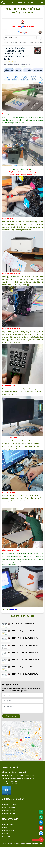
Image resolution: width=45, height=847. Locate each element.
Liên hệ (6, 833)
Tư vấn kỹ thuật (8, 824)
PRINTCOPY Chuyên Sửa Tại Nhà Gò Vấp (24, 638)
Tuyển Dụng (7, 836)
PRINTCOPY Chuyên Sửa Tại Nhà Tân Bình (25, 667)
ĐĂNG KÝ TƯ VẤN (11, 716)
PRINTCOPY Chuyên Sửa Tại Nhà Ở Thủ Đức (25, 631)
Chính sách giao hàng (10, 804)
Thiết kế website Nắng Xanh (34, 843)
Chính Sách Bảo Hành (9, 810)
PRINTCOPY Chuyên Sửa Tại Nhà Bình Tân (25, 652)
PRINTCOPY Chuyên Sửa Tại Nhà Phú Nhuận (25, 659)
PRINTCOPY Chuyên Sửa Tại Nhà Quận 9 (24, 645)
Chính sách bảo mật (9, 813)
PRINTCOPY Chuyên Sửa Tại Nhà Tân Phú (24, 674)
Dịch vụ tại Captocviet (10, 830)
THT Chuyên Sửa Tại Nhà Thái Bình (22, 624)
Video (5, 827)
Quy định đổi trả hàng (10, 807)
